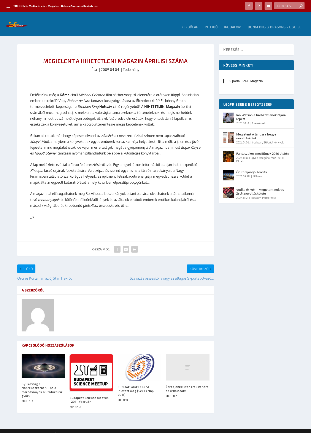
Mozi (273, 151)
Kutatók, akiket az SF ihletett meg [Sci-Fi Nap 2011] (136, 384)
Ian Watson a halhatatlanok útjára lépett (261, 110)
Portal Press (269, 191)
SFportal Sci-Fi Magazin (246, 74)
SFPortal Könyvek (273, 136)
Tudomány (131, 63)
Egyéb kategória (260, 151)
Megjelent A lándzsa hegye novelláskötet (256, 130)
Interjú (211, 20)
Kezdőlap (189, 20)
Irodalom (232, 20)
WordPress (79, 428)
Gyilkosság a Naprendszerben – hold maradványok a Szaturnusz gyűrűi (42, 383)
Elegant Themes (41, 428)
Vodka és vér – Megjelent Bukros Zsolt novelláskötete (260, 185)
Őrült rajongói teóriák (251, 165)
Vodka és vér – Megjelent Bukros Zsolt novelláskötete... (63, 5)
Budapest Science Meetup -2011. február (89, 393)
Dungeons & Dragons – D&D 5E (274, 20)
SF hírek (257, 170)
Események (259, 116)
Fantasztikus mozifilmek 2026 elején (262, 147)
